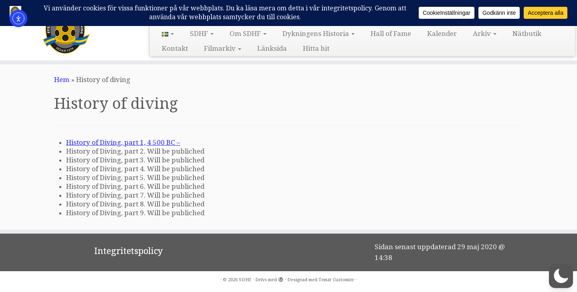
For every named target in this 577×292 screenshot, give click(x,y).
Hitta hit (316, 48)
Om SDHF (248, 34)
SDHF (202, 34)
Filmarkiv (222, 48)
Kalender (442, 34)
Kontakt (175, 48)
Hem (61, 80)
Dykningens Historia (318, 34)
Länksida (272, 48)
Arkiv (484, 34)
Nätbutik (526, 34)
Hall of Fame (391, 34)
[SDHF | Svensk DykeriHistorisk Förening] (66, 29)
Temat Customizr (336, 279)
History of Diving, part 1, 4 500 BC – (123, 142)
